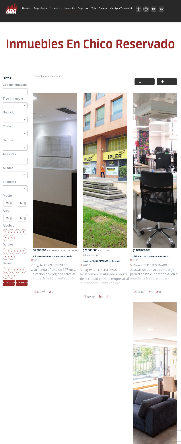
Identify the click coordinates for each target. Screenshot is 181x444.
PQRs (93, 8)
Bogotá (38, 265)
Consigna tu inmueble (121, 8)
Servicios (56, 8)
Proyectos (83, 8)
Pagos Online (41, 8)
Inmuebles (70, 8)
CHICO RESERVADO (55, 265)
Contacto (103, 8)
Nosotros (26, 8)
